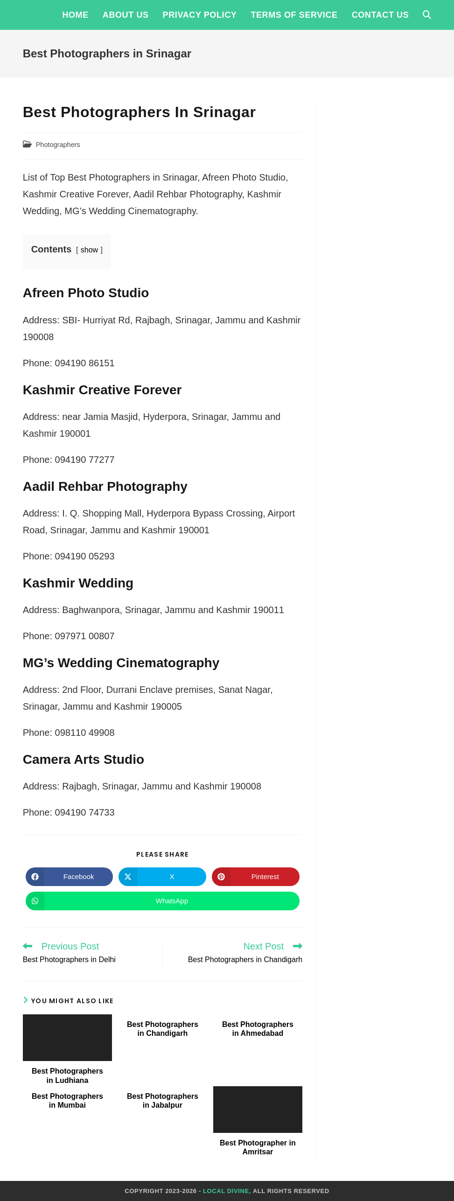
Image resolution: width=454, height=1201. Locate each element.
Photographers (58, 144)
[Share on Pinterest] (256, 876)
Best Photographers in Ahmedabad (257, 1028)
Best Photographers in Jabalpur (162, 1100)
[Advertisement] (381, 241)
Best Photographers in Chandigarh (162, 1028)
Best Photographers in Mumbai (67, 1100)
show (89, 250)
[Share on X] (162, 876)
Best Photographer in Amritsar (258, 1147)
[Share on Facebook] (69, 876)
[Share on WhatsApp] (163, 901)
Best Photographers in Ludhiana (67, 1075)
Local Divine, (227, 1190)
